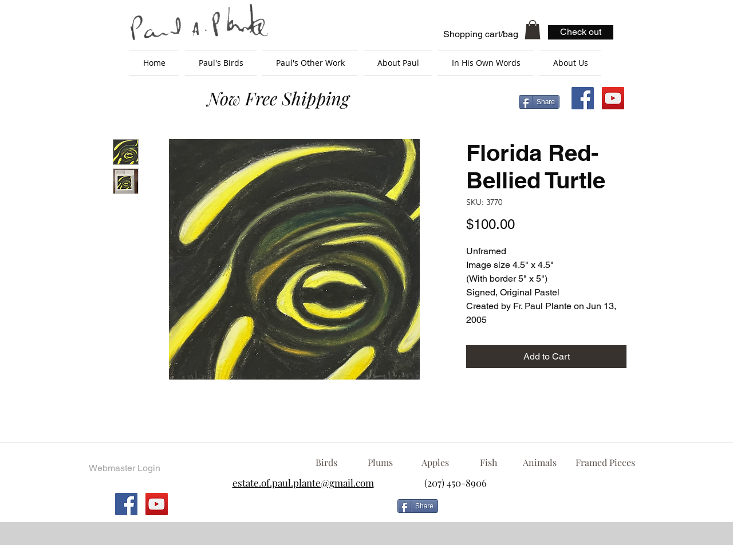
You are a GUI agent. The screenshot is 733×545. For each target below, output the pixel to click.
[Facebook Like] (535, 510)
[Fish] (488, 462)
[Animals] (539, 462)
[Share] (539, 102)
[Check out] (580, 32)
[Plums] (380, 462)
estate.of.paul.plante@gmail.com (303, 482)
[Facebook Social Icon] (583, 98)
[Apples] (435, 462)
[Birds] (326, 462)
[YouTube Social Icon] (613, 98)
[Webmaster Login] (124, 468)
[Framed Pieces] (605, 462)
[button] (533, 29)
